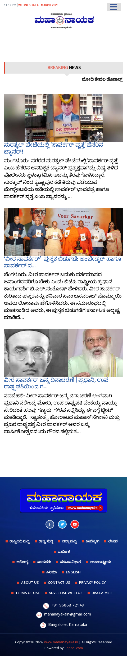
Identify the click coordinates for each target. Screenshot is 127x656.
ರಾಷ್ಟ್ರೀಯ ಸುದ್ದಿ (20, 541)
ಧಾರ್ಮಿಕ (64, 551)
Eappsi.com (74, 647)
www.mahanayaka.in (61, 642)
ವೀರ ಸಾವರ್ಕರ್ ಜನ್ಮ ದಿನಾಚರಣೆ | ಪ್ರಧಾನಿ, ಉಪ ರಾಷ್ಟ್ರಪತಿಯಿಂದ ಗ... (56, 383)
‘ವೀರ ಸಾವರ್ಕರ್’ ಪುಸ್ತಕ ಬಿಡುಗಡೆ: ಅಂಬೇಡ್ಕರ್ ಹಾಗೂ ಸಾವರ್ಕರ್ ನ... (62, 262)
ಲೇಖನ (112, 541)
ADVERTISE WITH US (66, 592)
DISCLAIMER (102, 592)
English (73, 572)
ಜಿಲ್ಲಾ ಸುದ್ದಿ (69, 541)
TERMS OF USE (27, 592)
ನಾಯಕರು (44, 561)
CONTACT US (59, 582)
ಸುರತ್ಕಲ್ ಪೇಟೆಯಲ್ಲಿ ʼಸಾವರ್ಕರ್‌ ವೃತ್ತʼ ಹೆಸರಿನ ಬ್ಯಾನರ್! (53, 148)
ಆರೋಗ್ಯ (22, 561)
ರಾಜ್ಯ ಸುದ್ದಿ (46, 541)
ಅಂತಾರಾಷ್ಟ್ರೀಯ (100, 561)
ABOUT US (30, 582)
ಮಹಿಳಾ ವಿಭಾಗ (70, 561)
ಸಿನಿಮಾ (51, 572)
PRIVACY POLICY (92, 582)
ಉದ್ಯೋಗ (92, 541)
